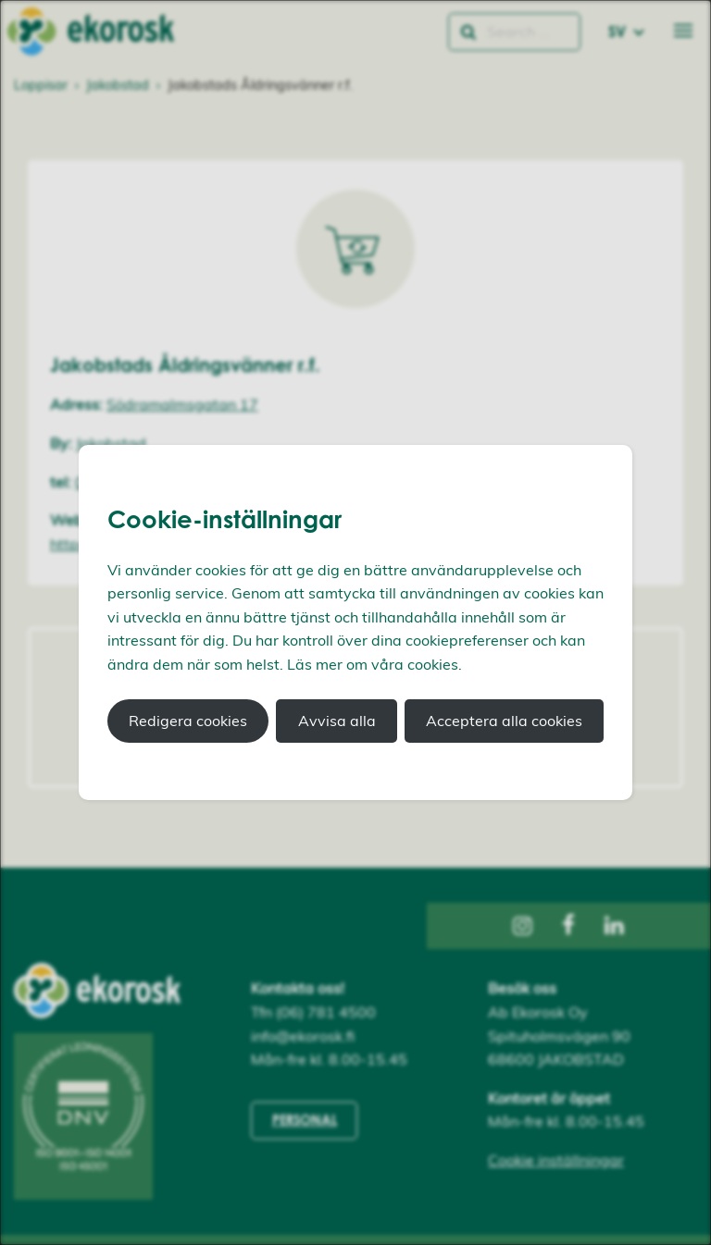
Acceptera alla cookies (504, 720)
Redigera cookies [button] (188, 720)
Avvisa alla (337, 720)
